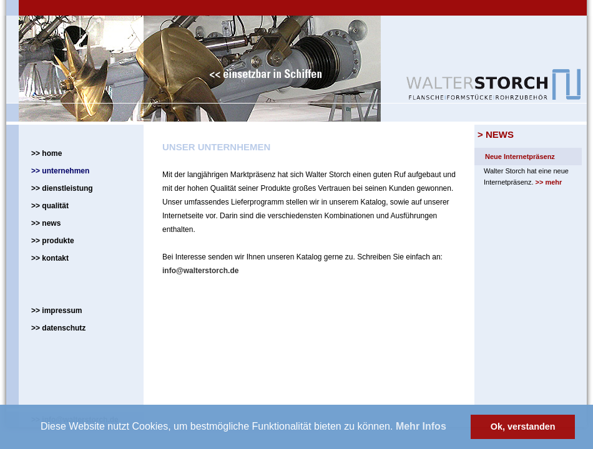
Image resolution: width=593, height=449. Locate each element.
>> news (46, 223)
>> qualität (50, 205)
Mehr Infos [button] (421, 426)
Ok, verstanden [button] (523, 427)
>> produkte (52, 240)
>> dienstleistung (62, 188)
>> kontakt (50, 258)
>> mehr (549, 182)
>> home (46, 153)
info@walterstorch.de (200, 270)
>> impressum (56, 310)
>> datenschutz (58, 328)
